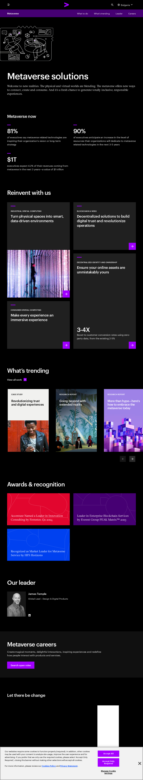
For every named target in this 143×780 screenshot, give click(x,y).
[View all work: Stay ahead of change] (17, 379)
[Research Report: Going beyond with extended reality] (76, 420)
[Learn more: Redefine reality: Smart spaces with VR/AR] (38, 325)
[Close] (139, 763)
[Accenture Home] (66, 4)
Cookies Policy (49, 766)
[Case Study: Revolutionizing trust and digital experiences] (28, 420)
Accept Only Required (108, 762)
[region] (71, 763)
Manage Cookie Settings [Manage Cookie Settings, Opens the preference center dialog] (108, 772)
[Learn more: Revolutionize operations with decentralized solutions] (104, 226)
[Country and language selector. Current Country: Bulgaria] (125, 4)
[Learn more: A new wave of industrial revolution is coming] (38, 250)
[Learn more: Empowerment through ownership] (104, 301)
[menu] (8, 4)
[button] (20, 665)
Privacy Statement (69, 766)
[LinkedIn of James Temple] (29, 615)
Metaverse (13, 13)
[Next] (132, 458)
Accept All (108, 754)
